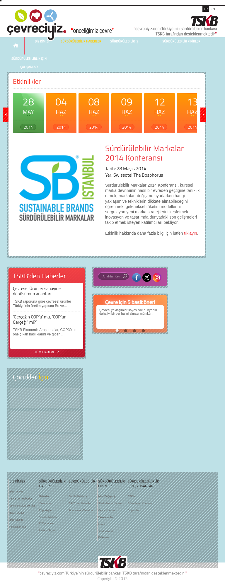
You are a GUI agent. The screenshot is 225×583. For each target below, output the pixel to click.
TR (206, 9)
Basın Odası (16, 512)
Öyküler (45, 421)
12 (159, 112)
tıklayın (190, 233)
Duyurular (133, 510)
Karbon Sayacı (47, 530)
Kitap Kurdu (45, 444)
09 (126, 112)
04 (61, 112)
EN (213, 9)
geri (5, 115)
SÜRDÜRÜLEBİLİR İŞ (124, 41)
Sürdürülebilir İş (78, 496)
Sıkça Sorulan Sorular (22, 505)
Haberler (44, 496)
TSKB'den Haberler (20, 498)
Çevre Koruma (106, 510)
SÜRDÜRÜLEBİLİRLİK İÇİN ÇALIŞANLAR (29, 62)
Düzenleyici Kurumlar (140, 503)
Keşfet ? (45, 398)
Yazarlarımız (46, 503)
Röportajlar (45, 510)
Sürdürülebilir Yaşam (110, 503)
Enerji (101, 524)
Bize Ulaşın (16, 519)
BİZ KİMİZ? (17, 481)
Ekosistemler (105, 517)
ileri (203, 115)
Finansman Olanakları (81, 510)
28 (28, 112)
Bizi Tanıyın (16, 491)
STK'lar (132, 496)
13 (192, 112)
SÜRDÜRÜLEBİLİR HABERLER (81, 41)
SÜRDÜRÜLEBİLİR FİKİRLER (181, 41)
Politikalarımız (17, 526)
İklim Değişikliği (107, 496)
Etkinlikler (27, 81)
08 (94, 112)
